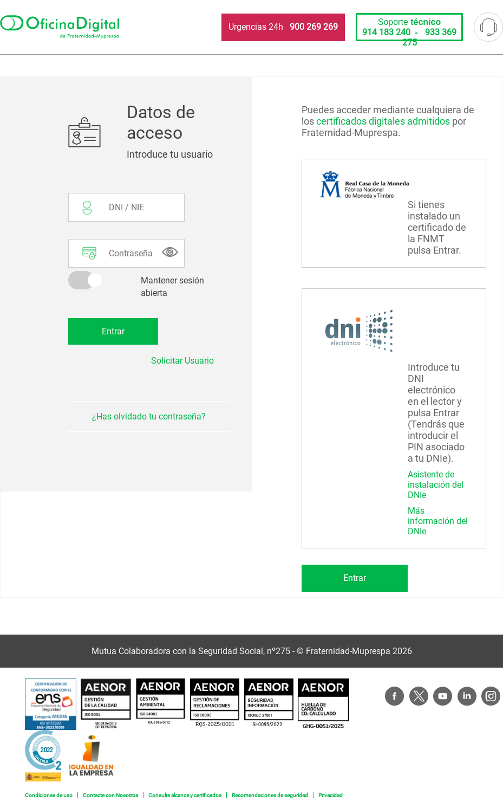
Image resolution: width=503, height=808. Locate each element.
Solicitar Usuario (182, 360)
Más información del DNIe (438, 521)
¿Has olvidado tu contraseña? (149, 416)
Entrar (354, 578)
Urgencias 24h (283, 27)
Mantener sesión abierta (172, 286)
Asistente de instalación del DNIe (435, 484)
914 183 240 (386, 32)
